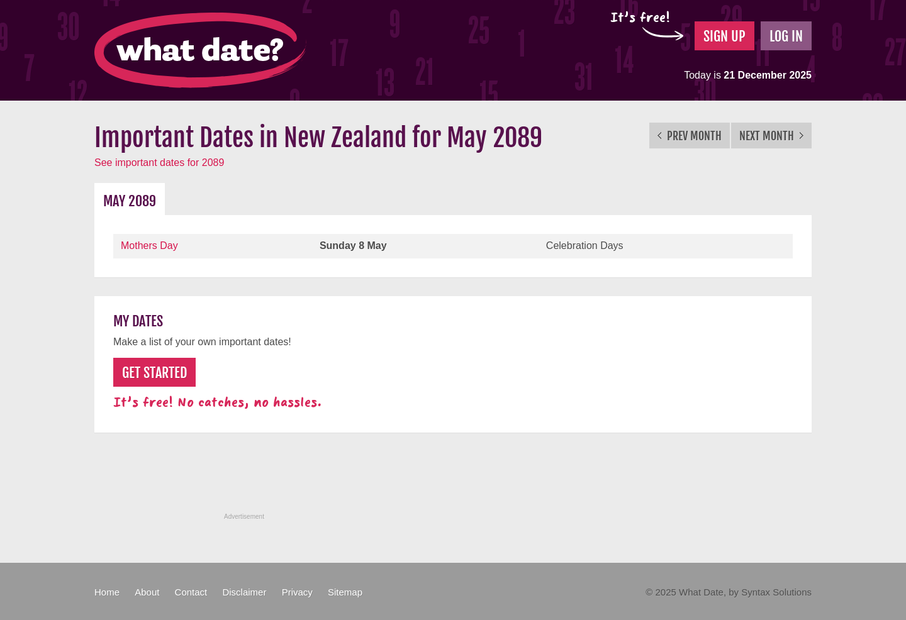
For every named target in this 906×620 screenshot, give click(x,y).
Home (107, 592)
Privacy (297, 592)
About (147, 592)
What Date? (200, 50)
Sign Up (724, 36)
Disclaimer (244, 592)
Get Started (154, 372)
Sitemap (345, 592)
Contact (191, 592)
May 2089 (129, 200)
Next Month (771, 136)
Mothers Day (149, 245)
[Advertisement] (453, 479)
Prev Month (689, 136)
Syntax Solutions (776, 592)
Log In (786, 36)
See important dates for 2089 (159, 162)
